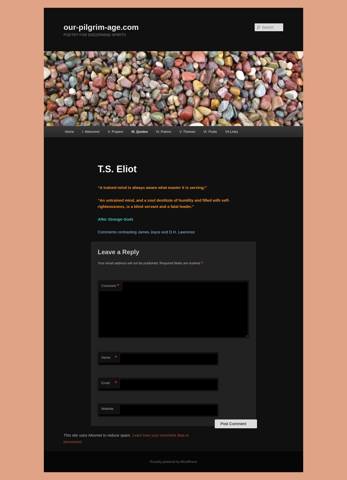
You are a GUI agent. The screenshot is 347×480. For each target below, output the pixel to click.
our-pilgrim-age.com (101, 27)
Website (107, 409)
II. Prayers (115, 132)
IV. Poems (163, 132)
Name (109, 357)
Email (109, 383)
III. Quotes (139, 132)
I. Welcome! (91, 132)
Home (69, 132)
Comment (110, 286)
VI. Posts (210, 132)
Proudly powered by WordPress (173, 462)
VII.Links (231, 132)
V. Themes (187, 132)
